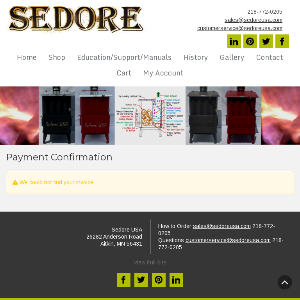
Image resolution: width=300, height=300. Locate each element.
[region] (150, 115)
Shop (56, 57)
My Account (163, 73)
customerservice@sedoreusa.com (239, 28)
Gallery (232, 57)
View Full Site (150, 262)
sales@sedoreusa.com (253, 20)
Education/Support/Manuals (124, 57)
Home (27, 57)
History (195, 57)
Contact (269, 57)
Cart (123, 73)
